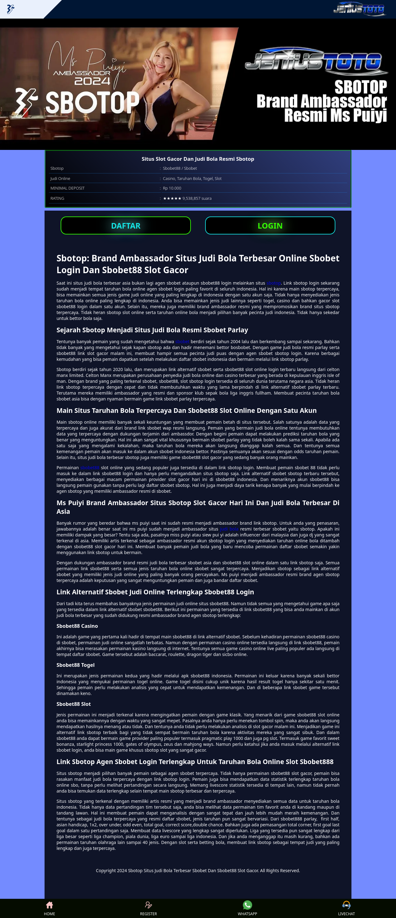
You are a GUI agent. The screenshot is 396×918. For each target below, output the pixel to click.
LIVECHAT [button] (346, 908)
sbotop (274, 283)
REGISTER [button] (148, 908)
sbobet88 (89, 467)
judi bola (229, 529)
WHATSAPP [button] (247, 908)
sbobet (182, 341)
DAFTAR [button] (125, 225)
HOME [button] (49, 908)
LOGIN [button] (270, 225)
